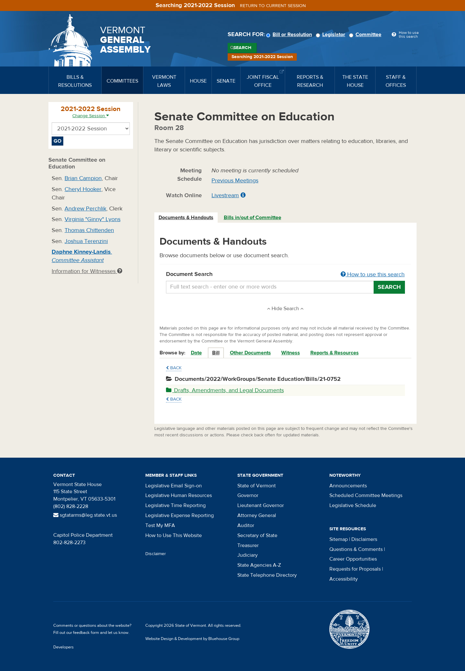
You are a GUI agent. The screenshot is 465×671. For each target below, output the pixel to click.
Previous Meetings (235, 180)
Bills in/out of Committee (252, 217)
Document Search (285, 274)
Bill (216, 353)
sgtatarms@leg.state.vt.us (85, 515)
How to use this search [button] (373, 274)
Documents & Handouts (186, 217)
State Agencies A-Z (259, 565)
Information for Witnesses (87, 271)
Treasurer (248, 545)
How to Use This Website (173, 535)
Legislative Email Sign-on (173, 486)
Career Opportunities (353, 559)
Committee (366, 34)
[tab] (186, 217)
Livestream (225, 195)
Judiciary (247, 555)
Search (242, 48)
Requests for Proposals (355, 569)
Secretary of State (257, 535)
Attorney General (256, 515)
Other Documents (250, 353)
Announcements (348, 486)
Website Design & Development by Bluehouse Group (192, 638)
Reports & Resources (334, 353)
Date (196, 353)
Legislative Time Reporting (175, 505)
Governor (247, 495)
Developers (63, 647)
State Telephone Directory (267, 575)
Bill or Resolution (290, 34)
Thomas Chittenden (89, 230)
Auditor (245, 525)
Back (173, 368)
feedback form (86, 632)
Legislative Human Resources (178, 495)
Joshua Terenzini (86, 241)
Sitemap (338, 539)
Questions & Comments (356, 549)
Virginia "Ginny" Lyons (92, 219)
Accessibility (343, 579)
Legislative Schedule (352, 505)
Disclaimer (155, 554)
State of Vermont (256, 486)
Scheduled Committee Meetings (365, 495)
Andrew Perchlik (85, 208)
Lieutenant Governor (260, 505)
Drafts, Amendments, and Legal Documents (225, 390)
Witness (290, 353)
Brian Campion (83, 178)
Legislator (331, 34)
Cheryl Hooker (83, 189)
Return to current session (273, 6)
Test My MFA (160, 525)
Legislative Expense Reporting (179, 515)
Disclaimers (364, 539)
